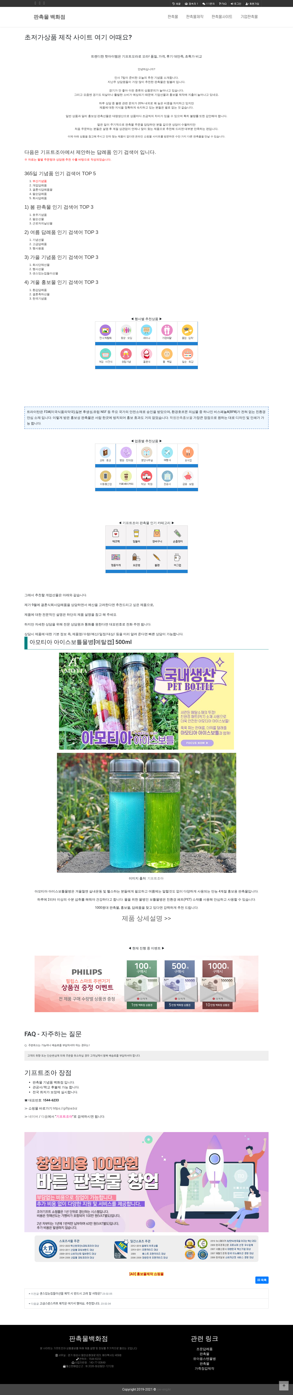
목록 (262, 1280)
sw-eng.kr (164, 1389)
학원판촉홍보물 (181, 418)
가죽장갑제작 (204, 1368)
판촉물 (173, 17)
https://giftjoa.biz (65, 1108)
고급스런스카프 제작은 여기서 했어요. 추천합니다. (70, 1303)
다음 (44, 1116)
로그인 (236, 3)
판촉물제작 (194, 17)
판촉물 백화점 (49, 17)
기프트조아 (155, 878)
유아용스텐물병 (204, 1359)
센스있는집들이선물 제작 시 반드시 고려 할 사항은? (71, 1293)
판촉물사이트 (222, 17)
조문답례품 (204, 1349)
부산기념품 (40, 181)
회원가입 (252, 3)
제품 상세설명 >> (146, 918)
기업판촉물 (249, 17)
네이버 (33, 1116)
